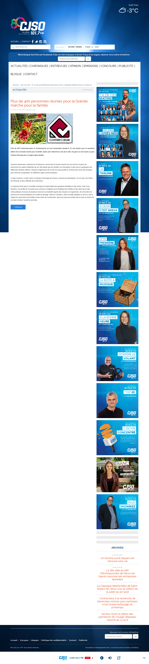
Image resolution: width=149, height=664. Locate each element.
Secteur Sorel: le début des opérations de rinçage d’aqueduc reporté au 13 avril (117, 616)
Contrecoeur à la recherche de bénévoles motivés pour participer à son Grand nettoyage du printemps (117, 603)
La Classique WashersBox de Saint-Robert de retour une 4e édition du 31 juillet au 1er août (117, 588)
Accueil (15, 41)
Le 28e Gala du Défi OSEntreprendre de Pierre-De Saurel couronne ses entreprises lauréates (117, 575)
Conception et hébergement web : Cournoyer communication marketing (111, 647)
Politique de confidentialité (53, 640)
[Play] (102, 658)
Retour (18, 207)
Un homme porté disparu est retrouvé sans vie (117, 560)
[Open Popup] (119, 658)
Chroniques (39, 66)
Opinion (75, 66)
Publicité (126, 66)
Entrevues (59, 66)
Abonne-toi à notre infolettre (124, 632)
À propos (24, 640)
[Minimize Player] (144, 658)
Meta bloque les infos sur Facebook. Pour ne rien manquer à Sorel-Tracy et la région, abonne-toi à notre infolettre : (74, 57)
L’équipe (35, 640)
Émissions (91, 66)
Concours (108, 66)
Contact (26, 41)
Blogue (16, 74)
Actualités (19, 66)
